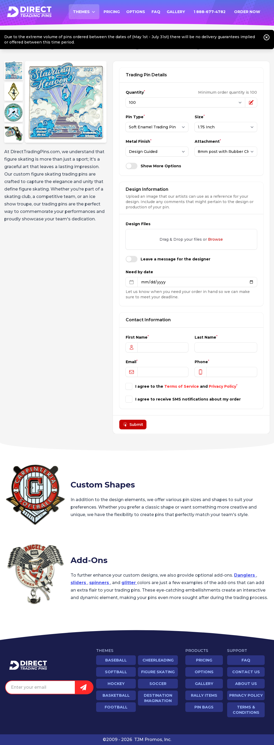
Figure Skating (158, 671)
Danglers (245, 575)
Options (135, 11)
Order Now (247, 11)
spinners (99, 582)
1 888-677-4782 (210, 11)
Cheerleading (158, 660)
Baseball (116, 660)
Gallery (176, 11)
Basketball (116, 695)
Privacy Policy (222, 386)
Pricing (112, 11)
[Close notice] (266, 37)
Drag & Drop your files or (191, 239)
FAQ (156, 11)
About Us (246, 683)
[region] (66, 102)
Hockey (116, 683)
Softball (116, 671)
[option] (66, 102)
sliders (79, 582)
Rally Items (204, 695)
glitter (129, 582)
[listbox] (66, 102)
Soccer (157, 683)
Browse (215, 239)
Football (116, 707)
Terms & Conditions (246, 710)
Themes (86, 13)
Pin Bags (204, 707)
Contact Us (246, 671)
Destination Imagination (158, 698)
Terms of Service (181, 386)
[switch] (131, 166)
